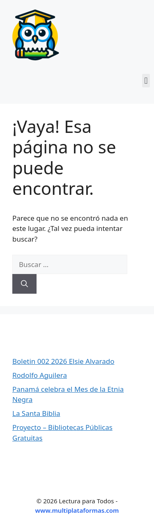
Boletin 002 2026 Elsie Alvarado (63, 361)
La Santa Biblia (36, 413)
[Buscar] (24, 284)
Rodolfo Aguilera (39, 375)
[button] (146, 80)
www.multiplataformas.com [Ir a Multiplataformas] (77, 510)
